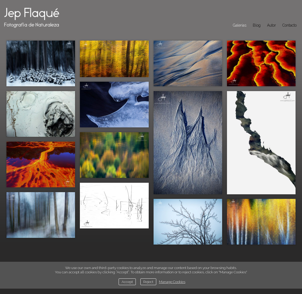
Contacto (289, 25)
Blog (257, 25)
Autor (271, 25)
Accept (127, 281)
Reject (148, 281)
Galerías (239, 25)
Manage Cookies (172, 281)
